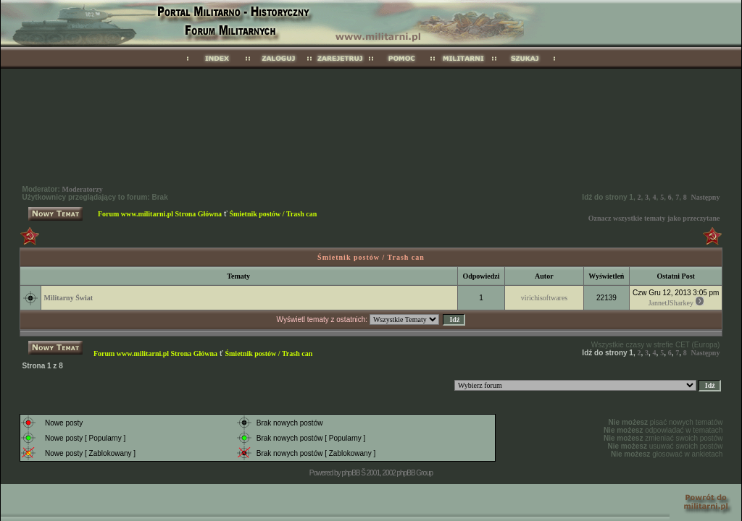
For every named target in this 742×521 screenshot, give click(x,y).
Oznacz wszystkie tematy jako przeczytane (654, 218)
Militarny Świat (68, 298)
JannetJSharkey (671, 303)
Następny (705, 197)
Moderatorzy (82, 189)
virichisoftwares (544, 298)
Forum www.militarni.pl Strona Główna (160, 214)
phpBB (350, 473)
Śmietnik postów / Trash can (273, 214)
